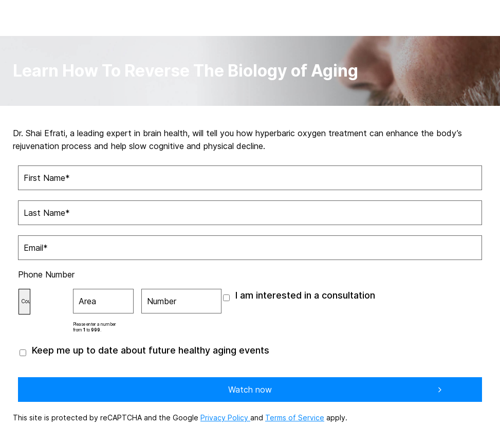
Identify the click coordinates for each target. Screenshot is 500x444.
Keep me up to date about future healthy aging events (150, 350)
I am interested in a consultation (305, 295)
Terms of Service (294, 417)
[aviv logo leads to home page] (29, 16)
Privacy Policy (225, 417)
